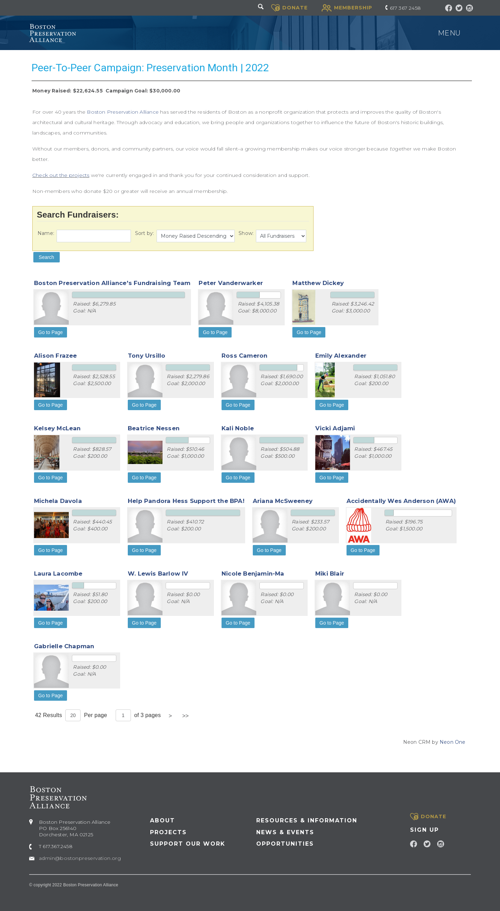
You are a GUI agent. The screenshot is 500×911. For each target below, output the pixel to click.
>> (185, 716)
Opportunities (285, 843)
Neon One (453, 742)
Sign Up (424, 830)
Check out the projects (60, 175)
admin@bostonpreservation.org (80, 858)
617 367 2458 (405, 8)
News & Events (285, 832)
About (162, 820)
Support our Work (187, 843)
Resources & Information (306, 820)
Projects (168, 832)
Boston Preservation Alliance (123, 112)
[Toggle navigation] (470, 33)
